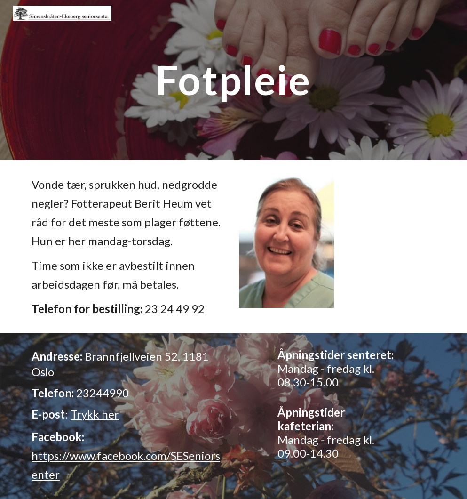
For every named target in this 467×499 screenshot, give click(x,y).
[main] (233, 80)
